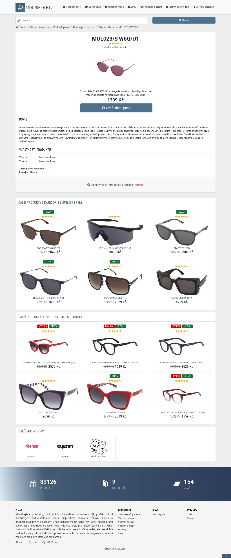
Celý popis (140, 95)
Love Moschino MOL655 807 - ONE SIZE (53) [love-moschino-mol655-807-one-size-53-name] (115, 362)
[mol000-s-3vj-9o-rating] (115, 381)
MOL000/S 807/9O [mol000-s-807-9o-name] (48, 412)
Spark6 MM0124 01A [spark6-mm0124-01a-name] (181, 298)
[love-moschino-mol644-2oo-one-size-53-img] (182, 396)
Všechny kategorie (203, 7)
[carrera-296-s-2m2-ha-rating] (115, 266)
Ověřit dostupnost (116, 107)
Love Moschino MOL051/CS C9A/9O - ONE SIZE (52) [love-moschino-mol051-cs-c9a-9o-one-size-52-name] (48, 362)
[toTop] (226, 556)
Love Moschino (36, 168)
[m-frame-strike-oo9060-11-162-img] (115, 232)
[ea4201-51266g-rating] (182, 217)
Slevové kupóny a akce (129, 514)
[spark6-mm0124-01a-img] (182, 281)
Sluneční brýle (92, 7)
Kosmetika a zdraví (151, 7)
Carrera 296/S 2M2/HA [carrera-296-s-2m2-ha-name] (114, 298)
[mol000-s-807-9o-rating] (49, 381)
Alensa (33, 172)
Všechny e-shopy (126, 526)
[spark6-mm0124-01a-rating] (182, 266)
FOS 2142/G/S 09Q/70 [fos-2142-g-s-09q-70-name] (48, 248)
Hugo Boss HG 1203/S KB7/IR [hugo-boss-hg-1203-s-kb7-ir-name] (48, 298)
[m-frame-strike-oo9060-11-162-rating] (115, 217)
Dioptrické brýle (72, 7)
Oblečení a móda (114, 7)
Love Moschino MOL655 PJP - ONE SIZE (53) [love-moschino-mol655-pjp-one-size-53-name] (182, 362)
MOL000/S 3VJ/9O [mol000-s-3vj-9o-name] (115, 412)
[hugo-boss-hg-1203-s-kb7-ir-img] (49, 281)
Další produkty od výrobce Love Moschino (50, 317)
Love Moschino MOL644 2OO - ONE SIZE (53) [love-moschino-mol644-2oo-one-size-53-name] (182, 412)
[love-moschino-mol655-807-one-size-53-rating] (115, 331)
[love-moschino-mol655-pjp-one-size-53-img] (182, 346)
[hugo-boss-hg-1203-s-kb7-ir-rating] (49, 266)
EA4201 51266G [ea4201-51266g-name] (182, 248)
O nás (189, 514)
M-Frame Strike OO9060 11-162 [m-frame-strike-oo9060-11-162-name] (115, 248)
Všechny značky (126, 522)
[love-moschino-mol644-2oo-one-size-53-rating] (182, 381)
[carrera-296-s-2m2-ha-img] (115, 281)
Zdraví (132, 7)
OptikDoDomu (50, 542)
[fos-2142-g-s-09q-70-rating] (49, 217)
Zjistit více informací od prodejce (115, 185)
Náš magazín (159, 514)
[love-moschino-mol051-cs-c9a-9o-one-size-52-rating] (49, 331)
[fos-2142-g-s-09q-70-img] (49, 232)
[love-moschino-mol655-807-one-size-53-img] (115, 346)
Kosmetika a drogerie (177, 7)
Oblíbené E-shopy (31, 431)
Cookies (190, 518)
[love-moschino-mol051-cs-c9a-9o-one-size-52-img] (49, 346)
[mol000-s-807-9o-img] (49, 396)
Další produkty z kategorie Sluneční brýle (50, 202)
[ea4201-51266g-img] (182, 232)
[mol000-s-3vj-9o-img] (115, 396)
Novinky (122, 529)
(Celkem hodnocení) (115, 47)
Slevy (120, 533)
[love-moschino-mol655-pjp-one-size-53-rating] (182, 331)
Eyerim (33, 542)
